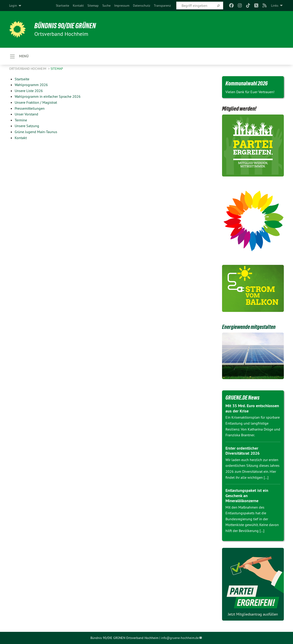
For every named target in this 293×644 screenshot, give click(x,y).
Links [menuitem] (274, 5)
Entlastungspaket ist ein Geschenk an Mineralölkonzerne (246, 496)
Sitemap (93, 5)
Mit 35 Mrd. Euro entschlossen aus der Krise (252, 408)
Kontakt (78, 5)
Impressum (121, 5)
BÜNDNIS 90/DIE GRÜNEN (65, 26)
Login (13, 5)
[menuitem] (62, 5)
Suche (106, 5)
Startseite (62, 5)
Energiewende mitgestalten (250, 327)
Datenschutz (141, 5)
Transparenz (162, 5)
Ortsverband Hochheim (28, 69)
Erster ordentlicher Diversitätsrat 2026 (242, 451)
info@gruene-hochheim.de (180, 638)
